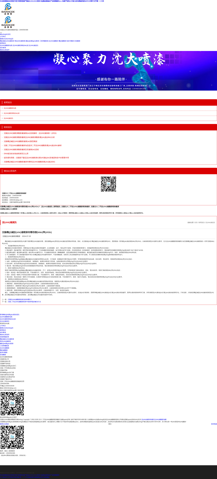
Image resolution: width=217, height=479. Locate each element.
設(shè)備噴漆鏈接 (6, 357)
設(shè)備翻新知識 (6, 45)
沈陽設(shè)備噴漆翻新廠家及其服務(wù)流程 (21, 149)
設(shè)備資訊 (33, 45)
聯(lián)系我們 (4, 50)
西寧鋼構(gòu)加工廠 (7, 372)
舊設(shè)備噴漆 (19, 41)
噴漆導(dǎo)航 (4, 323)
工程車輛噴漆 (43, 41)
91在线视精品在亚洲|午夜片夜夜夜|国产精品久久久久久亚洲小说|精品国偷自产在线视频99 (29, 475)
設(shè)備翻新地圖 (160, 419)
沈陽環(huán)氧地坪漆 (7, 377)
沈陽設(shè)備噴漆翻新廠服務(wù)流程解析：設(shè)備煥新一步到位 (30, 133)
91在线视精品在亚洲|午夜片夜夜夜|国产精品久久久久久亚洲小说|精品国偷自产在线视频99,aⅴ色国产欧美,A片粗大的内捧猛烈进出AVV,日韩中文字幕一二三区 (52, 1)
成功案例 (3, 48)
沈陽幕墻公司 (4, 359)
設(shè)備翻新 (53, 41)
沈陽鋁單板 (3, 370)
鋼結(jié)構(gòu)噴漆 (32, 41)
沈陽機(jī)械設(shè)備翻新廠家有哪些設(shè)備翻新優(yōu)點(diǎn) (29, 162)
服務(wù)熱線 (4, 424)
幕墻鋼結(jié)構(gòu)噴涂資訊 (9, 314)
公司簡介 (3, 36)
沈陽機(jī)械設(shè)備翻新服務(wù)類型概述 (20, 141)
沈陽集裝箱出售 (5, 361)
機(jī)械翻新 (62, 41)
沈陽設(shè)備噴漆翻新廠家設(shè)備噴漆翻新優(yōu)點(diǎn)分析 (29, 137)
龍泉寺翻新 (70, 41)
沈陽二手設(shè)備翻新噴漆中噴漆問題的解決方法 (24, 302)
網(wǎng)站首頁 (5, 34)
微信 (109, 424)
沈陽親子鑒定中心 (6, 379)
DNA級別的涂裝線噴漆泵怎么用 (16, 154)
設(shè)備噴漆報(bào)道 (20, 45)
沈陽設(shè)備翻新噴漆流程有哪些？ (20, 299)
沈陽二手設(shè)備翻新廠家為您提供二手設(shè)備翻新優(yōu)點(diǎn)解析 (33, 145)
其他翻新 (77, 41)
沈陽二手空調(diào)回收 (8, 368)
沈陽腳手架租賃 (5, 363)
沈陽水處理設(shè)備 (7, 375)
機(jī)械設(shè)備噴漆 (7, 41)
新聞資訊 (3, 43)
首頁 (195, 222)
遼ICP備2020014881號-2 (79, 419)
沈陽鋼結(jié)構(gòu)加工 (8, 366)
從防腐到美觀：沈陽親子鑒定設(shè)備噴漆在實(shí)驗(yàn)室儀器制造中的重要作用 (36, 158)
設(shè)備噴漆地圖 (147, 419)
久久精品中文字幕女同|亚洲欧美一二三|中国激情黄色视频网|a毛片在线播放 (24, 477)
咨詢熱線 (214, 424)
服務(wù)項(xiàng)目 (6, 39)
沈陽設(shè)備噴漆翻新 (11, 236)
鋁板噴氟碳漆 (4, 337)
